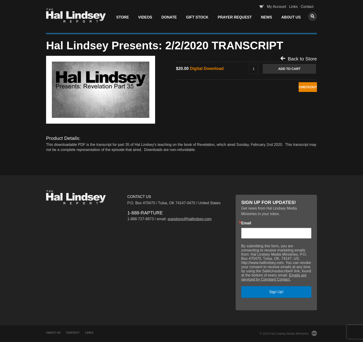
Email (246, 223)
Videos (145, 17)
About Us (291, 17)
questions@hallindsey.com (189, 219)
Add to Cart (294, 69)
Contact (307, 7)
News (266, 17)
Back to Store (298, 58)
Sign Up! (276, 292)
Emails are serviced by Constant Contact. (274, 277)
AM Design (314, 333)
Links (293, 7)
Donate (169, 17)
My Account (276, 7)
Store (122, 17)
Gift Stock (197, 17)
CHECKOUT (294, 87)
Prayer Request (235, 17)
